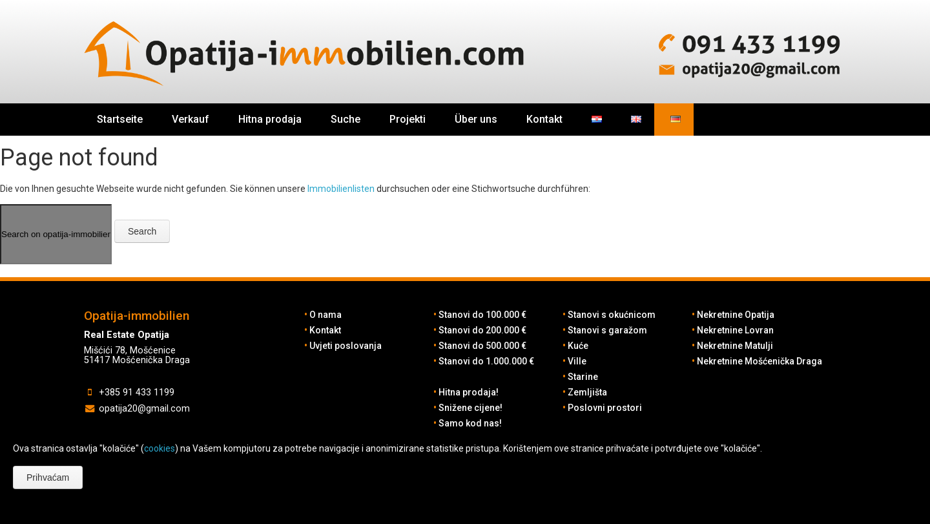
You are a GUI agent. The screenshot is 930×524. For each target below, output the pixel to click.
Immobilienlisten (341, 188)
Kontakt (544, 119)
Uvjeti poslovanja (345, 346)
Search (142, 231)
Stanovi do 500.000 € (482, 346)
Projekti (407, 119)
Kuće (578, 346)
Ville (577, 361)
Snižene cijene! (470, 408)
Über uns (476, 119)
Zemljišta (587, 392)
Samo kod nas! (470, 423)
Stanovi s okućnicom (612, 314)
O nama (325, 314)
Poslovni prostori (605, 408)
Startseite (120, 119)
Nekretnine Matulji (735, 346)
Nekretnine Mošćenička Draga (759, 361)
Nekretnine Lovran (735, 330)
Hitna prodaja (270, 119)
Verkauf (190, 119)
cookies (159, 448)
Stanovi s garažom (607, 330)
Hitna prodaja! (469, 392)
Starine (583, 377)
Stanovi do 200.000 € (482, 330)
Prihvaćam (47, 477)
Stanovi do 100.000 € (482, 314)
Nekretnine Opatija (735, 314)
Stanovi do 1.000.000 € (486, 361)
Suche (345, 119)
